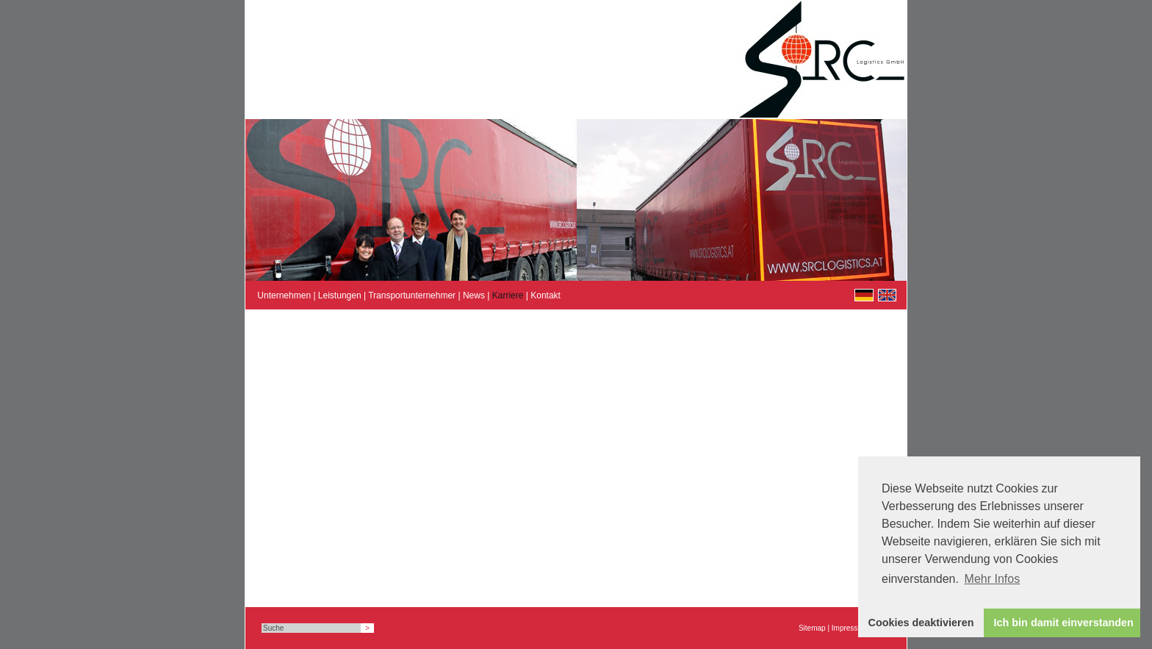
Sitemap (812, 628)
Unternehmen (284, 295)
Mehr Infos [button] (992, 579)
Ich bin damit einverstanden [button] (1064, 622)
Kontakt (545, 295)
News (474, 295)
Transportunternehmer (412, 295)
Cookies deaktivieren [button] (921, 622)
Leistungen (339, 295)
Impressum (850, 628)
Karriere (508, 295)
